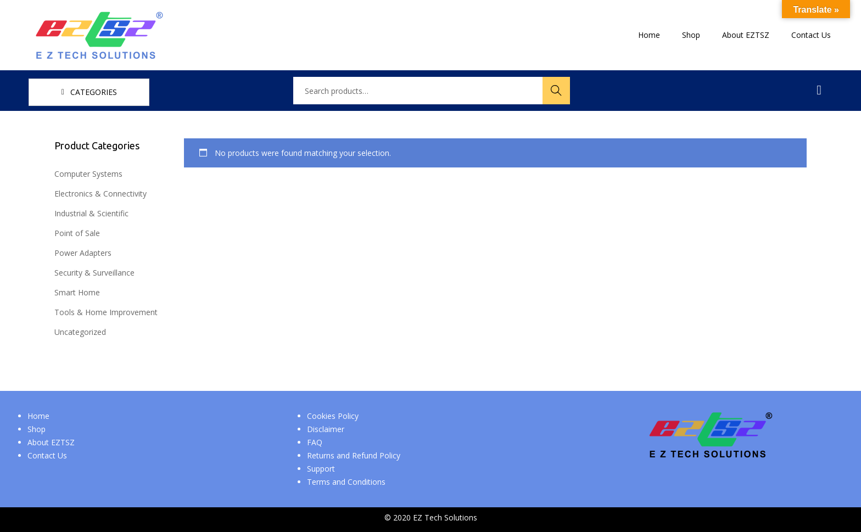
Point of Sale (77, 233)
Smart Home (77, 292)
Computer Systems (88, 174)
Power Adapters (82, 253)
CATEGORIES (89, 92)
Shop (36, 429)
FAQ (314, 442)
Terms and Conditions (346, 482)
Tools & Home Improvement (106, 312)
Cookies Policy (333, 416)
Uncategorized (80, 332)
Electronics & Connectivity (100, 193)
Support (321, 468)
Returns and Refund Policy (353, 455)
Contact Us (47, 455)
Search (556, 90)
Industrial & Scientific (91, 213)
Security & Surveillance (94, 272)
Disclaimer (325, 429)
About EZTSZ (51, 442)
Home (38, 416)
